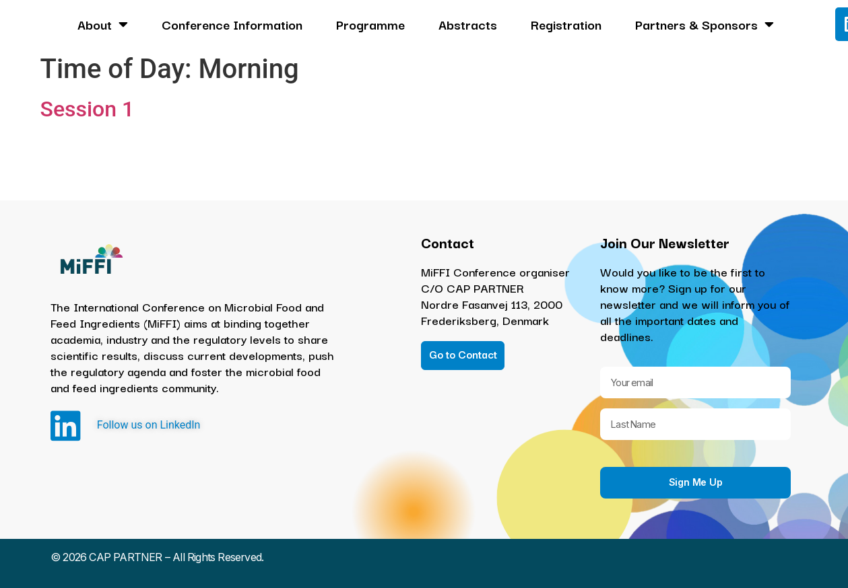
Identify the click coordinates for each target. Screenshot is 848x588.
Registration (566, 24)
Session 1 (87, 109)
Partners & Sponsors (704, 24)
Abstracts (467, 24)
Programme (370, 24)
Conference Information (232, 24)
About (102, 24)
